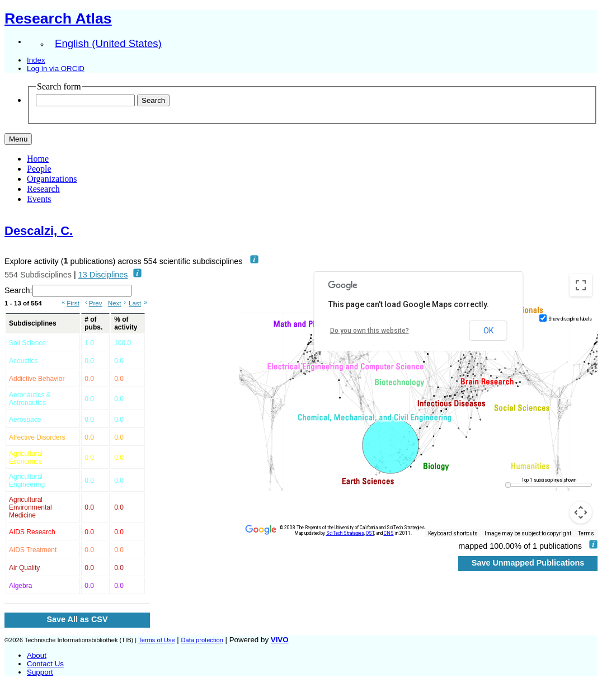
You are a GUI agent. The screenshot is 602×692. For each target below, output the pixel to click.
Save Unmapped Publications (528, 562)
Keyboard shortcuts (453, 533)
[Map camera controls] (581, 512)
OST (370, 533)
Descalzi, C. (38, 231)
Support (40, 672)
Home (38, 158)
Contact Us (45, 664)
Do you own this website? (369, 331)
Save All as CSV (76, 619)
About (36, 655)
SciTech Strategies (345, 533)
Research (43, 189)
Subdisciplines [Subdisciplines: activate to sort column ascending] (33, 323)
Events (39, 199)
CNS (389, 533)
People (39, 168)
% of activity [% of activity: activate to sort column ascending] (125, 323)
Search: (67, 290)
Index (36, 60)
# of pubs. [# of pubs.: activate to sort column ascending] (93, 323)
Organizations (52, 178)
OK (488, 330)
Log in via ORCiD (55, 68)
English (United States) (108, 43)
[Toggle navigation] (18, 139)
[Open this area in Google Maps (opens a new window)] (260, 529)
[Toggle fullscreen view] (581, 285)
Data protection (202, 640)
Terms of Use (156, 640)
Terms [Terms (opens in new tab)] (586, 533)
